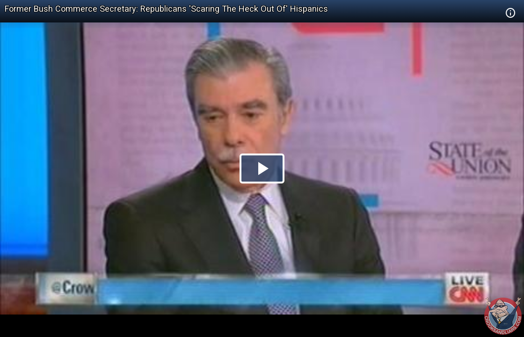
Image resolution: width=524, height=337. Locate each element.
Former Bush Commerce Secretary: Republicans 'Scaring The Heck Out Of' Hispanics (166, 9)
